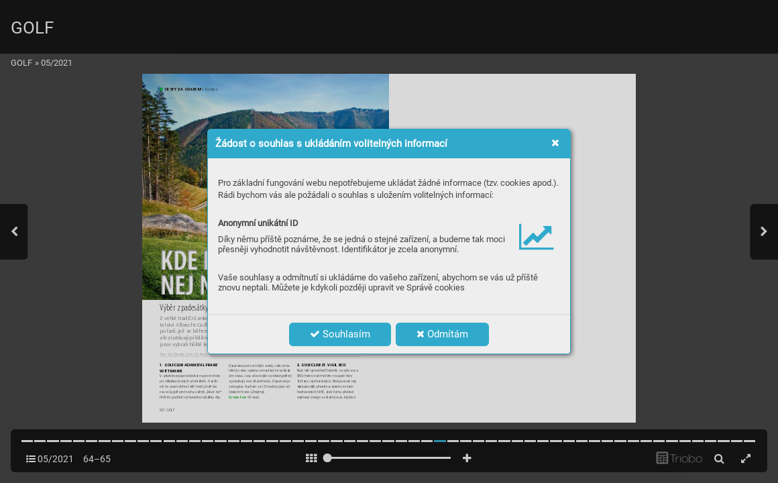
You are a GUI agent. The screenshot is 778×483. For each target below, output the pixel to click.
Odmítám (442, 334)
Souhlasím (340, 334)
